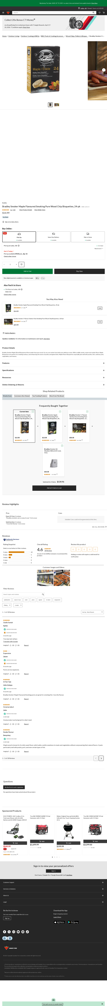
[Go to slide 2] (56, 105)
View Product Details (25, 210)
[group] (7, 848)
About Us (53, 895)
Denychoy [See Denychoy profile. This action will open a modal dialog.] (6, 735)
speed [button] (40, 600)
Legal (53, 902)
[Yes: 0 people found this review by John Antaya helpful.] (12, 699)
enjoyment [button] (57, 600)
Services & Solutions (53, 889)
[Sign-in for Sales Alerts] (10, 222)
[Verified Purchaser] (10, 629)
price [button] (33, 600)
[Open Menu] (3, 13)
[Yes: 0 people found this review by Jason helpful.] (12, 674)
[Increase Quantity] (16, 264)
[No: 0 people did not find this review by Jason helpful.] (17, 674)
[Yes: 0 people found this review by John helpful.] (12, 724)
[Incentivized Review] (10, 632)
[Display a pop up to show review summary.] (27, 308)
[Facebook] (4, 931)
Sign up (7, 918)
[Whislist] (100, 13)
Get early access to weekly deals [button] (52, 1004)
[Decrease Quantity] (4, 264)
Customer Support (53, 882)
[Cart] (104, 13)
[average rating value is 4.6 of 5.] (7, 210)
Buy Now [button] (79, 271)
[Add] (100, 308)
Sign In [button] (53, 871)
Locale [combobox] (18, 605)
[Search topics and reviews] (23, 594)
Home (4, 36)
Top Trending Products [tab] (39, 396)
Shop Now (94, 3)
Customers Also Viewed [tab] (22, 396)
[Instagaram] (13, 931)
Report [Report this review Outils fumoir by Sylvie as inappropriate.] (26, 645)
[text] (22, 440)
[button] (93, 13)
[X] (9, 931)
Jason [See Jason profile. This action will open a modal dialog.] (5, 656)
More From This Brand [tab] (57, 396)
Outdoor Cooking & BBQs (30, 36)
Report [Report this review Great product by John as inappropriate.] (26, 724)
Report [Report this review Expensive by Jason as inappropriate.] (26, 674)
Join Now (69, 875)
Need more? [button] (99, 248)
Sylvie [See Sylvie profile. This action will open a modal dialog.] (5, 626)
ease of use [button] (17, 600)
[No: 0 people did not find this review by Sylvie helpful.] (17, 645)
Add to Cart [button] (27, 271)
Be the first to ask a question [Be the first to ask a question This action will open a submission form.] (14, 787)
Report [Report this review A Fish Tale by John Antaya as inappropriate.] (26, 699)
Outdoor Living (13, 36)
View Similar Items (39, 210)
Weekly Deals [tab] (7, 396)
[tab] (19, 237)
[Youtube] (18, 931)
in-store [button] (48, 600)
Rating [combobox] (7, 605)
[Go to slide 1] (50, 105)
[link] (9, 210)
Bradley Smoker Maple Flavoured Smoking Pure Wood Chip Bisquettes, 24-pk (41, 206)
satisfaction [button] (7, 600)
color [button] (26, 600)
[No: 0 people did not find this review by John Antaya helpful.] (17, 699)
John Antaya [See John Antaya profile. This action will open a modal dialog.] (7, 685)
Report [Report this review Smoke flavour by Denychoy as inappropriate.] (26, 751)
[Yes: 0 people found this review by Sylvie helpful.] (12, 645)
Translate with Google (10, 641)
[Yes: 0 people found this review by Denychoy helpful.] (12, 751)
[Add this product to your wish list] (21, 264)
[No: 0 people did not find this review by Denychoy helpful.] (17, 751)
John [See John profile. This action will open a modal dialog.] (5, 710)
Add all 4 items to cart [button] (54, 488)
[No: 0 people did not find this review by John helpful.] (17, 724)
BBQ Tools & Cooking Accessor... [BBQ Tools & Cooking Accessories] (52, 36)
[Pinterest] (22, 931)
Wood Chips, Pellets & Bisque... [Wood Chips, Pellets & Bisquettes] (77, 36)
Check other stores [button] (10, 256)
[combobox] (94, 612)
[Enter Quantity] (10, 264)
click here (46, 339)
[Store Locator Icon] (79, 8)
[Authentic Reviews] (11, 539)
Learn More (57, 917)
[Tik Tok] (27, 931)
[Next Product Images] (103, 70)
